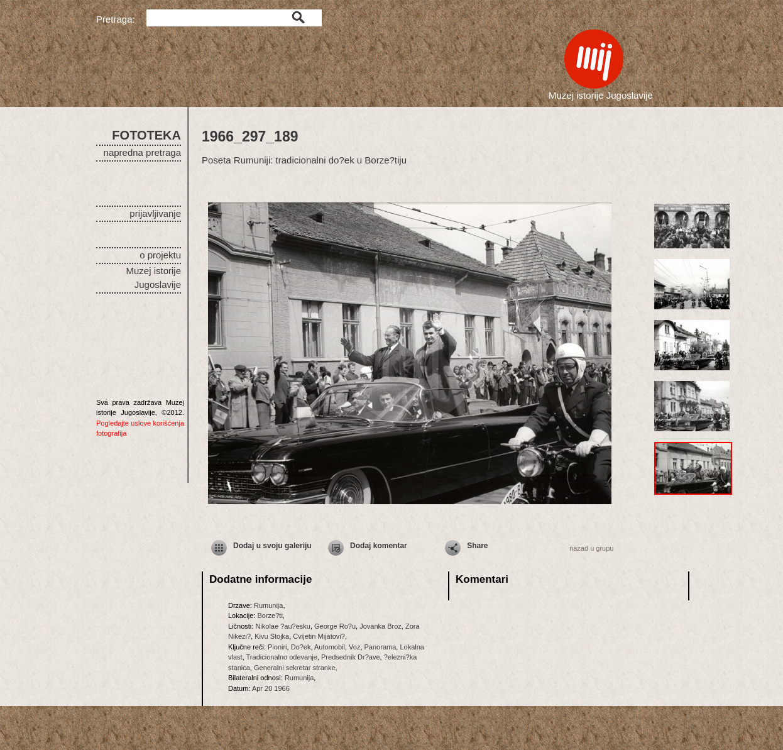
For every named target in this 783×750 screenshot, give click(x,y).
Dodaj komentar (378, 545)
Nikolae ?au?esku (282, 626)
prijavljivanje (155, 213)
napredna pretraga (142, 152)
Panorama (380, 647)
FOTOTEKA (146, 135)
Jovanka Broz (380, 626)
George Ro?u (335, 626)
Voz (354, 647)
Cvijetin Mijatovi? (319, 636)
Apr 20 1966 (271, 688)
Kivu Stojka (272, 636)
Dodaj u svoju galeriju (272, 545)
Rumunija (268, 605)
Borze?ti (269, 615)
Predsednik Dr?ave (350, 657)
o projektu (160, 255)
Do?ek (301, 647)
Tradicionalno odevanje (281, 657)
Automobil (329, 647)
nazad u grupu (591, 548)
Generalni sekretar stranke (295, 667)
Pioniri (277, 647)
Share (477, 545)
